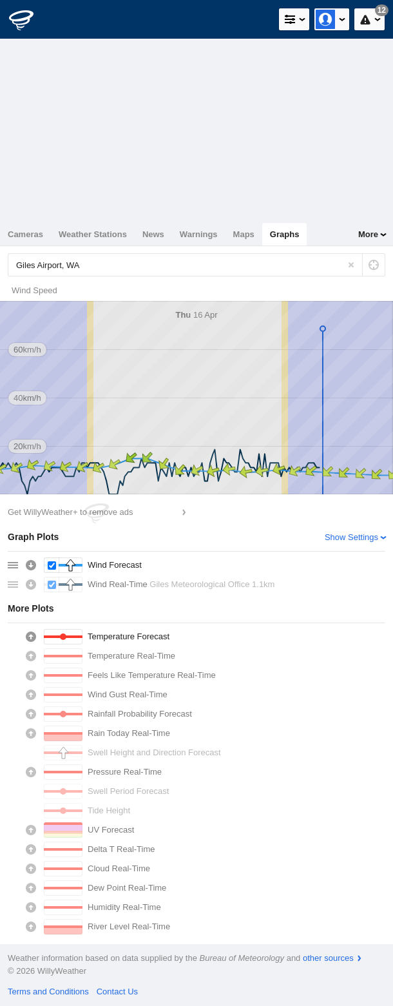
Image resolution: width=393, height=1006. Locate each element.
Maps (243, 234)
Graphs (285, 234)
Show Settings (351, 537)
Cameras (25, 234)
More (368, 234)
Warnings (199, 234)
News (153, 234)
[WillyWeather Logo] (29, 19)
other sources (328, 958)
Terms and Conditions (48, 991)
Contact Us (117, 991)
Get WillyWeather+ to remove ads (70, 512)
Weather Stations (93, 234)
